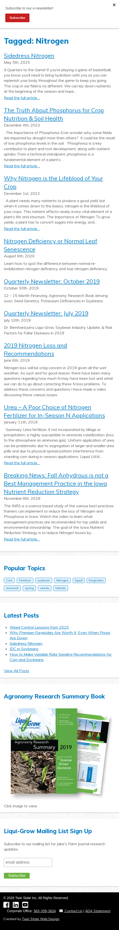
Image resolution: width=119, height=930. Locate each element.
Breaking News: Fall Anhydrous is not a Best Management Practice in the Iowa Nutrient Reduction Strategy (56, 483)
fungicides (96, 580)
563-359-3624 (45, 911)
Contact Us (71, 911)
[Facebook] (8, 906)
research (12, 588)
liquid (79, 580)
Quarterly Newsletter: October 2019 (52, 281)
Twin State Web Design (40, 919)
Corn (9, 580)
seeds (44, 588)
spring (29, 588)
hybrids (61, 588)
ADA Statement (97, 911)
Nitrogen (62, 580)
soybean (43, 580)
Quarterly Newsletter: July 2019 (46, 313)
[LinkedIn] (17, 906)
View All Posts (16, 670)
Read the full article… (22, 97)
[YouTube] (26, 906)
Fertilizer (25, 580)
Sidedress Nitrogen (29, 55)
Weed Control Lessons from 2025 (39, 627)
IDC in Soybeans (24, 648)
